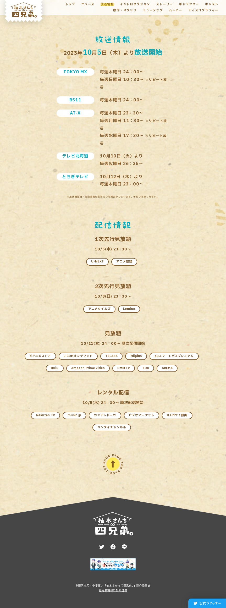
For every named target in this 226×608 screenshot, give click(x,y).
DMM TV (123, 368)
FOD (146, 368)
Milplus (136, 356)
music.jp (74, 415)
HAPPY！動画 (177, 415)
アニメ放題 (124, 261)
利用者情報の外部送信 (113, 590)
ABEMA (167, 368)
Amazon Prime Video (88, 368)
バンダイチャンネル (111, 427)
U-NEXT (97, 261)
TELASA (112, 356)
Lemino (129, 309)
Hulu (54, 368)
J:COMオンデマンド (78, 356)
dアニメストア (40, 356)
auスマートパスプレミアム (174, 356)
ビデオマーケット (141, 415)
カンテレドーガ (105, 415)
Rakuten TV (45, 415)
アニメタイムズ (99, 309)
